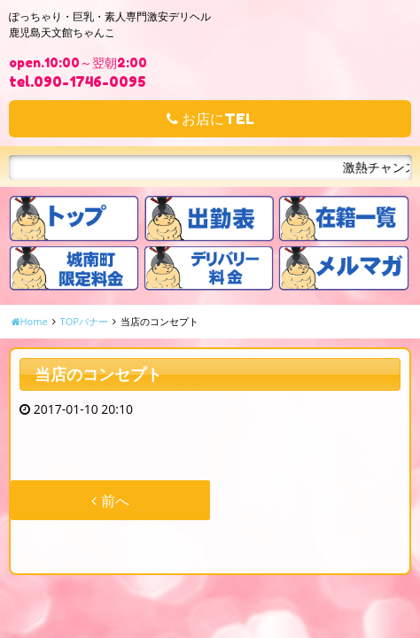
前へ (109, 500)
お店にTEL (210, 119)
